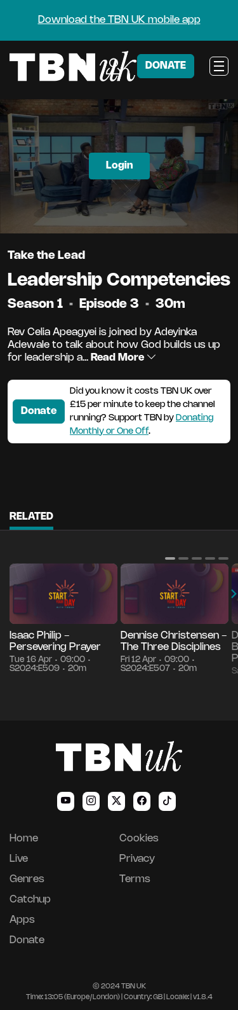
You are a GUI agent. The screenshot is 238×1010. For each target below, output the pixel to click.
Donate (38, 411)
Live (19, 859)
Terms (134, 879)
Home (24, 838)
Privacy (137, 859)
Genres (27, 879)
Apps (22, 920)
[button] (170, 558)
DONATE (165, 66)
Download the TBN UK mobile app (119, 20)
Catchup (30, 899)
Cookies (139, 838)
